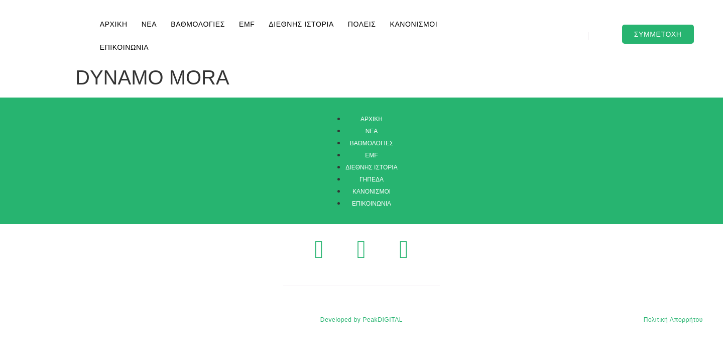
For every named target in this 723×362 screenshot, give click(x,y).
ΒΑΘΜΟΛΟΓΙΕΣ (198, 24)
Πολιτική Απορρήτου (673, 319)
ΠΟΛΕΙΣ (362, 24)
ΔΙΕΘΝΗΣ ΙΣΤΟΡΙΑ (301, 24)
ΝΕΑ (149, 24)
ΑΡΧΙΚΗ (114, 24)
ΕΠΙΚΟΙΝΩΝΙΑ (124, 47)
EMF (247, 24)
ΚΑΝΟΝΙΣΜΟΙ (413, 24)
